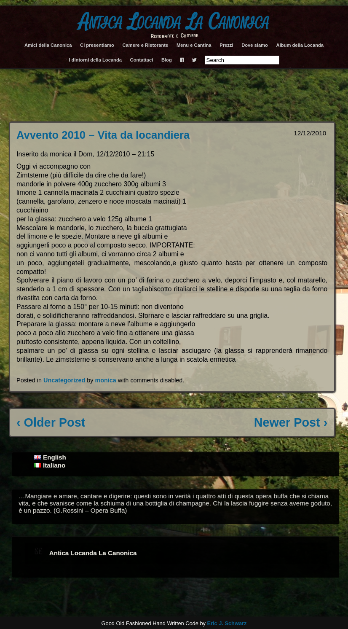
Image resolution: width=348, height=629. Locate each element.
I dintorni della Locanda (95, 59)
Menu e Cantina (194, 45)
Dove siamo (254, 45)
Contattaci (141, 59)
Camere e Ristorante (145, 45)
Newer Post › (290, 422)
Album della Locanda (300, 45)
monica (105, 380)
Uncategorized (64, 380)
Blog (166, 59)
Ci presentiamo (97, 45)
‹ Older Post (50, 422)
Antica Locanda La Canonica (174, 21)
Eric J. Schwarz (226, 623)
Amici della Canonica (48, 45)
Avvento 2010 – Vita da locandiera (103, 135)
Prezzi (226, 45)
